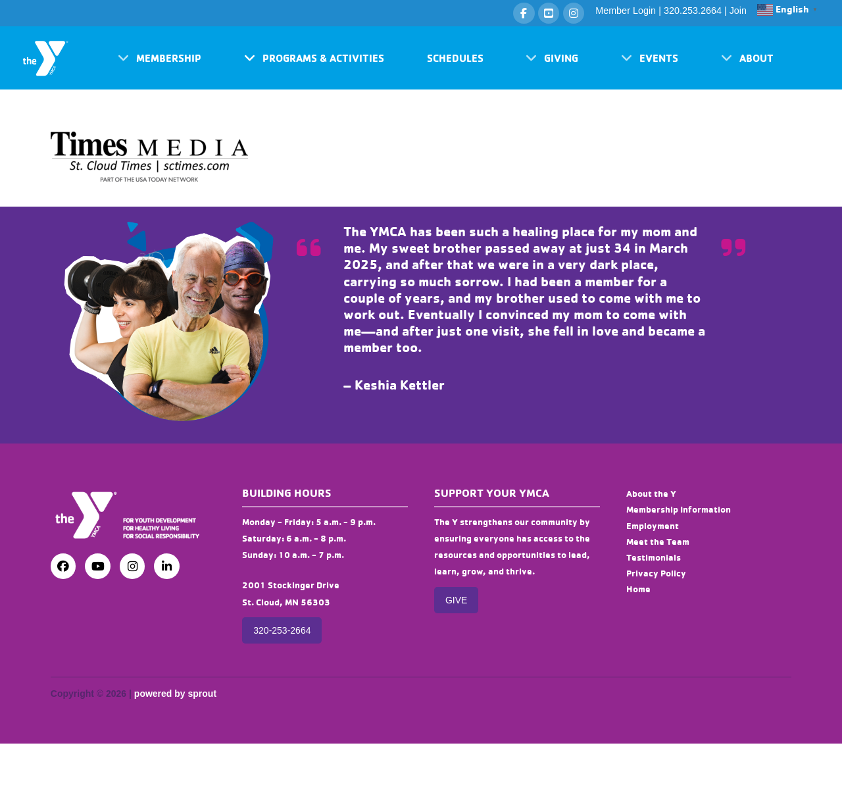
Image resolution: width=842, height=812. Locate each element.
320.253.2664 (693, 10)
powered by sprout (175, 693)
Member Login (625, 10)
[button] (159, 58)
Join (738, 10)
